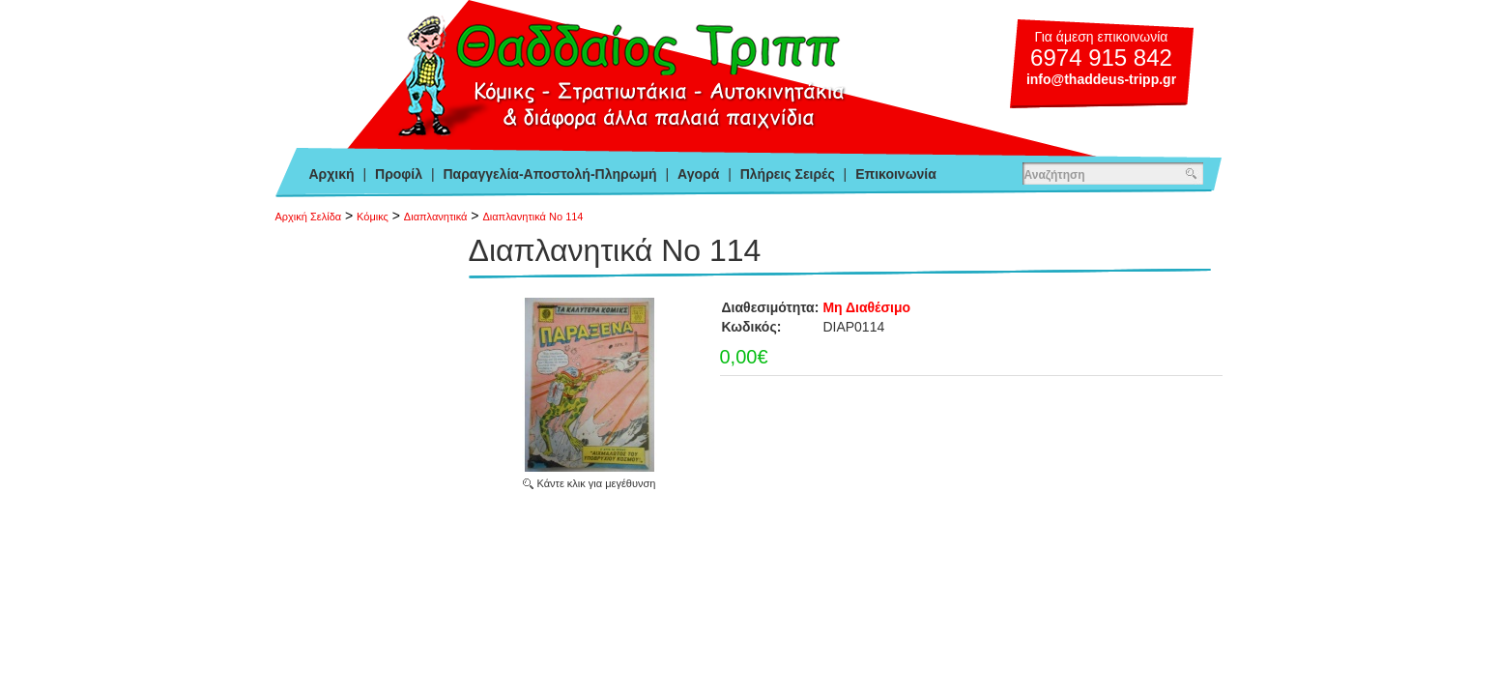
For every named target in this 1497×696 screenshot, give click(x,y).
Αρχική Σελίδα (308, 216)
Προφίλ (398, 174)
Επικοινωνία (895, 174)
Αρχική (332, 174)
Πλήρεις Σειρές (787, 174)
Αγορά (698, 174)
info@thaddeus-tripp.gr (1101, 79)
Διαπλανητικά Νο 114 (532, 216)
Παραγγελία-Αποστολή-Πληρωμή (549, 174)
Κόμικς (373, 216)
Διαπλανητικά (436, 216)
